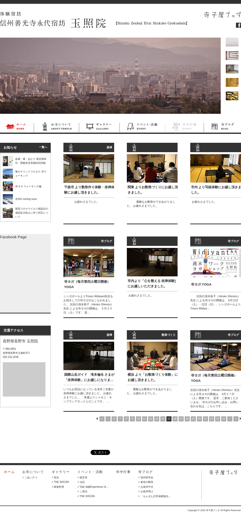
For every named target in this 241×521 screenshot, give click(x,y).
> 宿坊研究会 (145, 477)
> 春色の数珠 (145, 482)
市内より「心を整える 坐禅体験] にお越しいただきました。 (152, 283)
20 (199, 418)
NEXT (240, 418)
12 (150, 418)
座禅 (109, 147)
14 (162, 418)
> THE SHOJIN (60, 482)
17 (181, 418)
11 (144, 418)
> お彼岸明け (145, 491)
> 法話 (81, 482)
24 (223, 418)
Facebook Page (13, 237)
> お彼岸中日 (145, 486)
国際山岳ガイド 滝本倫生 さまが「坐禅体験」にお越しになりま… (89, 377)
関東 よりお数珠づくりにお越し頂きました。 (153, 189)
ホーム (17, 127)
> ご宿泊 (82, 491)
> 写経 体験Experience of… (93, 486)
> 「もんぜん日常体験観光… (154, 496)
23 (217, 418)
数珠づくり (169, 334)
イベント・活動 (142, 127)
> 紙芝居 (82, 477)
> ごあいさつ (29, 477)
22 (211, 418)
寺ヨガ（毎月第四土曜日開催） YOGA (87, 284)
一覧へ (43, 147)
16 (175, 418)
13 (156, 418)
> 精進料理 (58, 486)
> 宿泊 (55, 477)
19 (193, 418)
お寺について (56, 127)
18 (187, 418)
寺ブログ (222, 127)
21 (205, 418)
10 (138, 418)
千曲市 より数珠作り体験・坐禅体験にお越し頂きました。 (89, 189)
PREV (97, 418)
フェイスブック (238, 25)
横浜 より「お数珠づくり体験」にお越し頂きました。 (153, 377)
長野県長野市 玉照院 (20, 341)
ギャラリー (99, 127)
